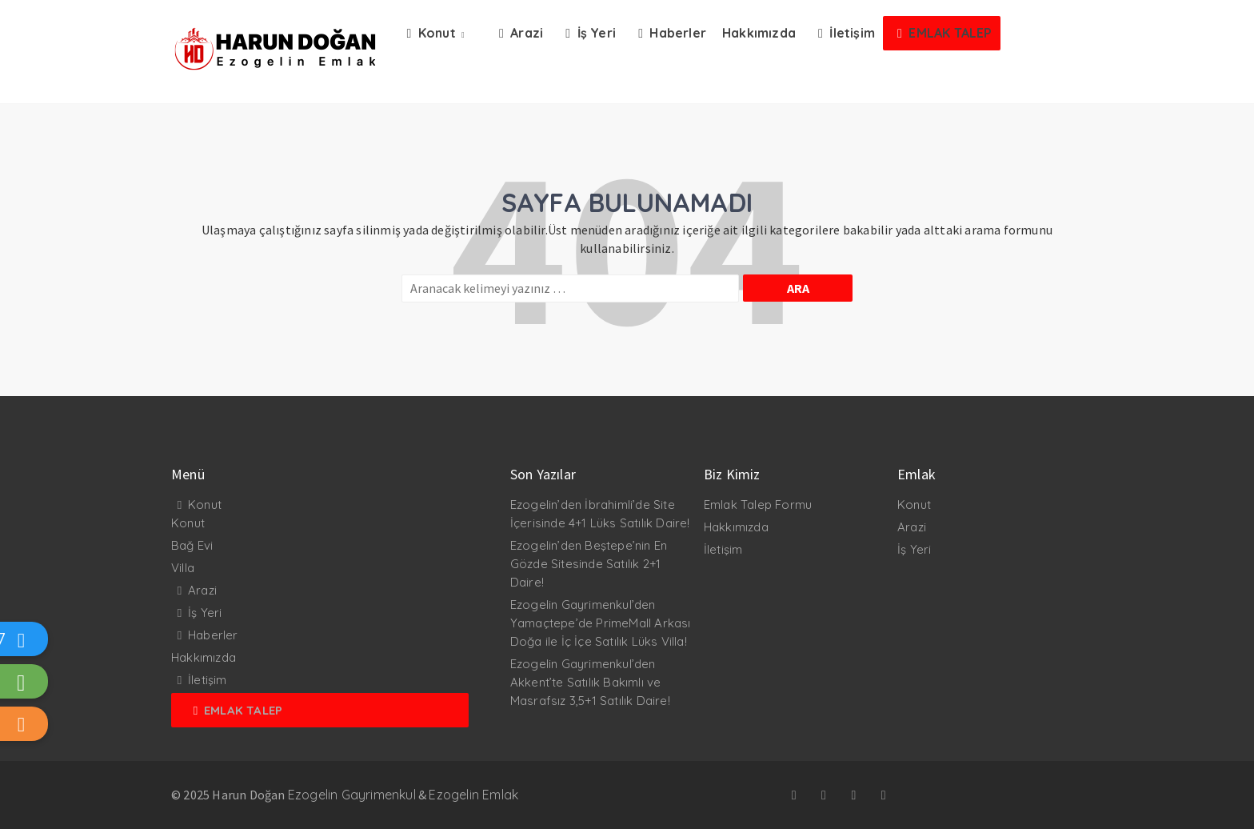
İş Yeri (205, 612)
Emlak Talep (243, 710)
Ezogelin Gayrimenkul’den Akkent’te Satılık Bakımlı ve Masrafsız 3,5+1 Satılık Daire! (590, 682)
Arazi (202, 590)
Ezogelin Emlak (473, 795)
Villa (182, 567)
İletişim (207, 679)
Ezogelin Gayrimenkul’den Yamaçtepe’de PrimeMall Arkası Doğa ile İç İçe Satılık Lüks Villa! (600, 623)
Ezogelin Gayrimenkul (352, 795)
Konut (205, 504)
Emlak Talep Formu (758, 504)
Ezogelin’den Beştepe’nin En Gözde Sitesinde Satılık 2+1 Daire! (588, 564)
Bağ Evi (192, 545)
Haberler (213, 635)
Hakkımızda (203, 657)
